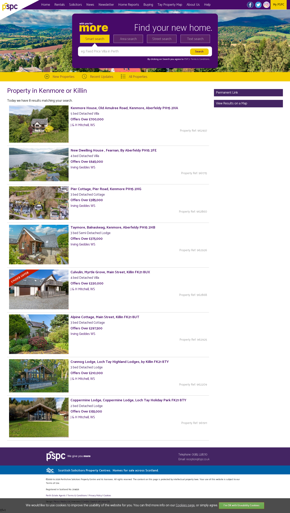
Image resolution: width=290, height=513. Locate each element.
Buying (148, 4)
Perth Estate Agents (56, 495)
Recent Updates (101, 77)
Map (169, 4)
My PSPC (278, 4)
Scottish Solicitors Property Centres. (108, 470)
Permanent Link (227, 92)
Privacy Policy (95, 495)
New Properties (63, 77)
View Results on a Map (231, 103)
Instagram (266, 4)
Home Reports (128, 4)
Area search (128, 39)
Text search (195, 39)
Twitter (258, 4)
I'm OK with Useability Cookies (241, 506)
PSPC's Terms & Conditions (196, 59)
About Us (193, 4)
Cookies (107, 495)
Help (207, 4)
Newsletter (106, 4)
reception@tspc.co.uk (198, 459)
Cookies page (185, 505)
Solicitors (75, 4)
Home (45, 4)
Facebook (250, 4)
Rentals (59, 4)
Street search (161, 39)
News (90, 4)
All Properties (138, 77)
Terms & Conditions (77, 495)
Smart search (94, 39)
